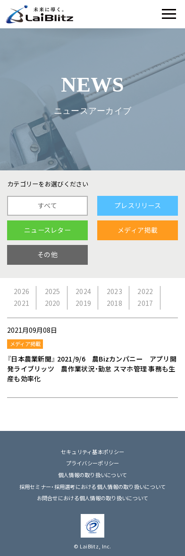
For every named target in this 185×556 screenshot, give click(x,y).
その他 (47, 255)
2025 (52, 291)
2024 (83, 291)
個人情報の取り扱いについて (92, 475)
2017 (145, 303)
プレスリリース (137, 206)
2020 (52, 303)
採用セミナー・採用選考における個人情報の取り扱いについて (92, 487)
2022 (145, 291)
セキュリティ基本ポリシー (92, 452)
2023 (114, 291)
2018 (114, 303)
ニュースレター (47, 230)
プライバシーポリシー (92, 463)
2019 (83, 303)
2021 (21, 303)
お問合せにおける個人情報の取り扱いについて (93, 498)
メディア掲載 (138, 230)
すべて (47, 206)
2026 (21, 291)
